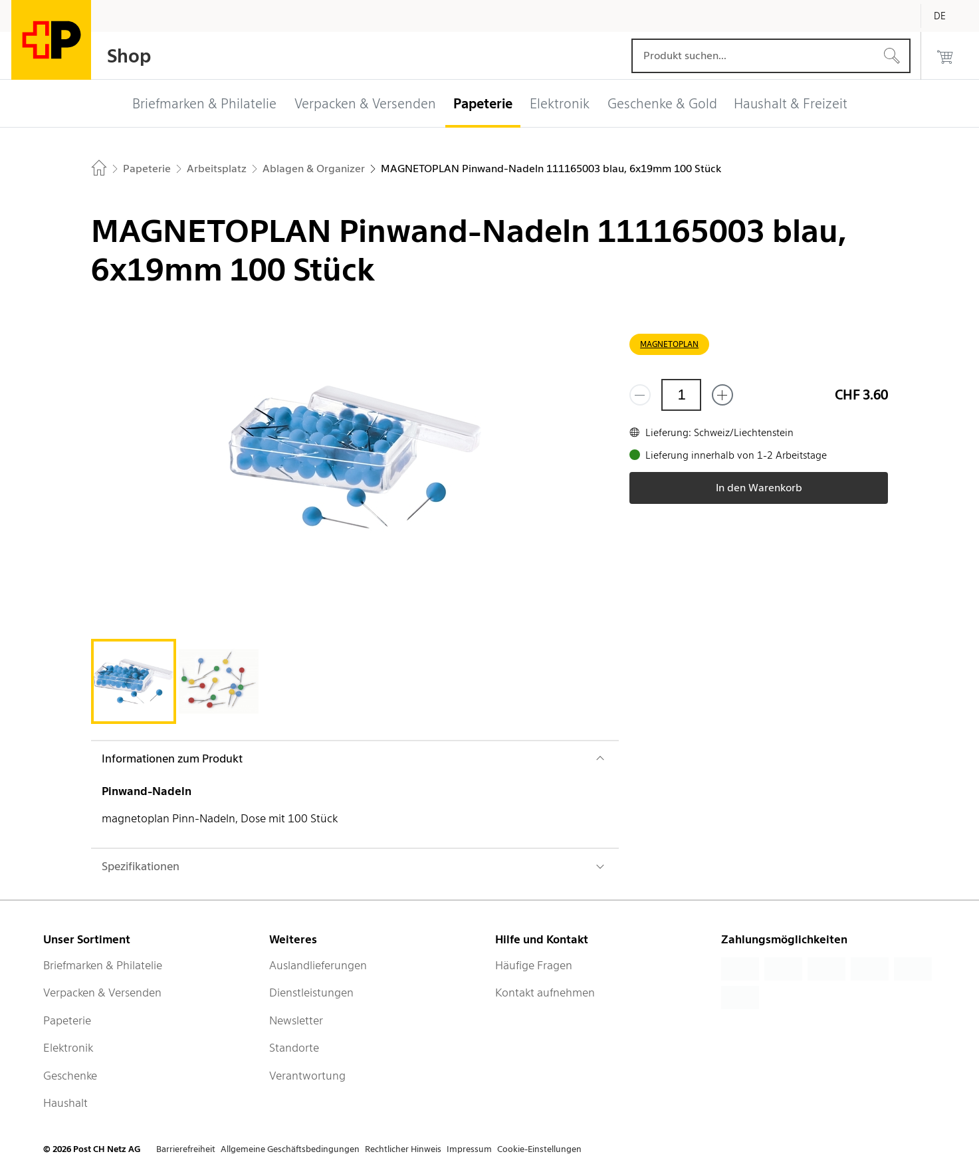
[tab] (133, 681)
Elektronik (68, 1047)
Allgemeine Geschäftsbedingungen (290, 1149)
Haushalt (65, 1103)
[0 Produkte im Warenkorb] (945, 56)
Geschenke (70, 1075)
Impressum (469, 1149)
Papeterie (67, 1020)
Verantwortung (307, 1075)
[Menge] (681, 395)
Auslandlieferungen (318, 965)
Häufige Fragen (533, 965)
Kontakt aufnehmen (545, 992)
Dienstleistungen (311, 992)
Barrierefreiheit (185, 1149)
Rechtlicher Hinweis (403, 1149)
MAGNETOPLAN (669, 344)
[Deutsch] (950, 16)
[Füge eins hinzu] (722, 395)
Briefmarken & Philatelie (102, 965)
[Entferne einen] (640, 395)
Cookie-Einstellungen (539, 1149)
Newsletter (296, 1020)
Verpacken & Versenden (102, 992)
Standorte (294, 1047)
